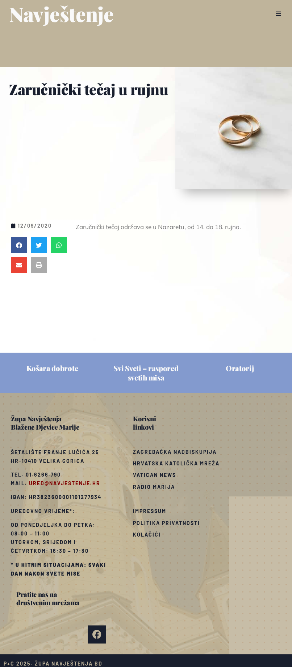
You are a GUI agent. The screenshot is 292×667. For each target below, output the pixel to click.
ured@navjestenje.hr (64, 483)
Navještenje (61, 13)
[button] (278, 13)
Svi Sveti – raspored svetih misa (145, 372)
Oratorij (240, 368)
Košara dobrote (52, 368)
